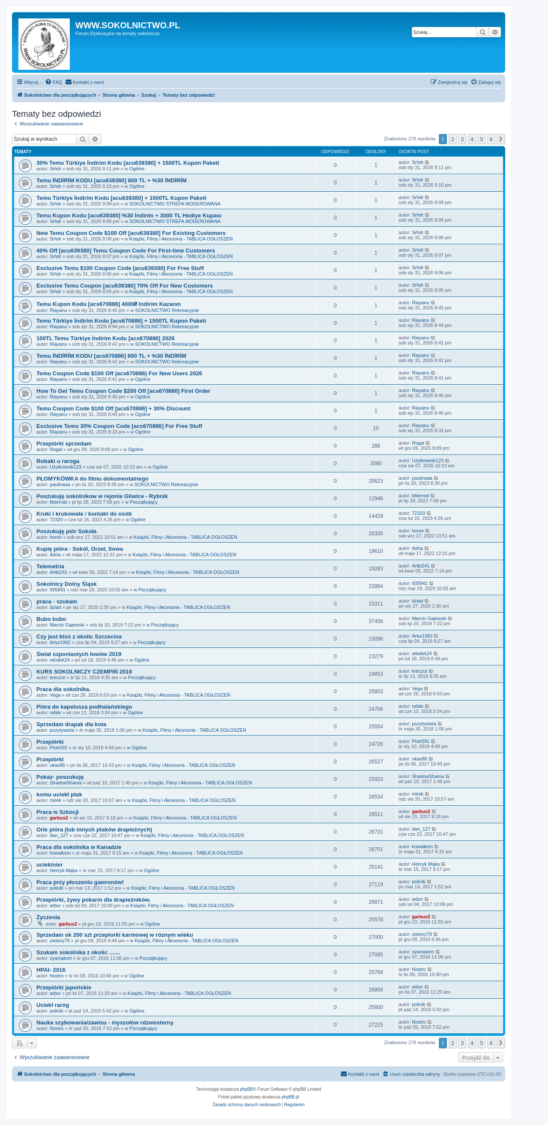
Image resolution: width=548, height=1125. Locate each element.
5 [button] (481, 139)
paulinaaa (60, 484)
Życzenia (48, 917)
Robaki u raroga (57, 461)
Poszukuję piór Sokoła (66, 531)
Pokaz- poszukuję (60, 777)
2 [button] (452, 139)
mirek (55, 800)
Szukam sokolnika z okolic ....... (78, 952)
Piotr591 (58, 747)
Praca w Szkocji (57, 812)
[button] (501, 139)
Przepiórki (50, 742)
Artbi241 (58, 572)
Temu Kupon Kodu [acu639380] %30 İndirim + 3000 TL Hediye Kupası (128, 215)
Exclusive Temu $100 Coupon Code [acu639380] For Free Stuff (120, 268)
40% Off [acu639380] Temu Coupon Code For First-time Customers (125, 250)
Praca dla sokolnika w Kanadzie (79, 847)
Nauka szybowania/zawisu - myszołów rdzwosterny (104, 1022)
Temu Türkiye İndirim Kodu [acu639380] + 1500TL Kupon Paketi (121, 198)
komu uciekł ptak (59, 794)
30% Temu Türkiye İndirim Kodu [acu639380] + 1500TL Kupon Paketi (127, 163)
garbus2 (59, 817)
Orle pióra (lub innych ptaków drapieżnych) (94, 829)
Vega (55, 695)
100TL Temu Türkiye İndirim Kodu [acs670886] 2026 (105, 338)
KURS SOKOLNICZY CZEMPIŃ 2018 (84, 671)
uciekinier (49, 864)
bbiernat (58, 502)
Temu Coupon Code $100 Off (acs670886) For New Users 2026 (119, 373)
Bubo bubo (51, 619)
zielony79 (59, 940)
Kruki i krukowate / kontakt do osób (84, 514)
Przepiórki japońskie (63, 987)
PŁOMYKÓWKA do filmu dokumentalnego (92, 478)
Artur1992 (60, 642)
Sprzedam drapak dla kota (71, 724)
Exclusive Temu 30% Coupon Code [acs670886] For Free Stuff (119, 426)
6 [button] (491, 139)
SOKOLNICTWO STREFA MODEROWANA (174, 203)
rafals (55, 712)
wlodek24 (59, 659)
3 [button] (462, 139)
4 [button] (472, 139)
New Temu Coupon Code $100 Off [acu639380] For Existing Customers (131, 233)
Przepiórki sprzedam (64, 443)
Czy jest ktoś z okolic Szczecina (79, 636)
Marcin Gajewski (67, 624)
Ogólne (136, 168)
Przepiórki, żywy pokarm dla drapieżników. (93, 899)
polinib (56, 888)
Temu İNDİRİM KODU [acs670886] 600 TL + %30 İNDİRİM (111, 356)
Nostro (56, 975)
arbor (55, 905)
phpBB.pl (290, 1097)
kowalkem (60, 852)
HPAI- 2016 (51, 970)
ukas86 (57, 765)
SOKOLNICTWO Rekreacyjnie (167, 310)
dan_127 (59, 835)
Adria (55, 554)
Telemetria (50, 566)
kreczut (57, 677)
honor (56, 537)
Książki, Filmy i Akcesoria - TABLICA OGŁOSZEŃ (181, 238)
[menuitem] (53, 82)
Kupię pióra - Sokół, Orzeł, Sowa (79, 549)
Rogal (56, 449)
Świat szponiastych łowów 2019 (79, 654)
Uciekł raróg (52, 1005)
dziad (55, 607)
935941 (58, 589)
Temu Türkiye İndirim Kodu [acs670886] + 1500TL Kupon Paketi (121, 321)
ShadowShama (66, 782)
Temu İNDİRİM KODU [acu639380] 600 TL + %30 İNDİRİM (111, 180)
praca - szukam (56, 601)
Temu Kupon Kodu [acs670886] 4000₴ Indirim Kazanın (108, 304)
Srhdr (55, 168)
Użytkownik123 (65, 466)
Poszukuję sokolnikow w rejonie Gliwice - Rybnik (102, 496)
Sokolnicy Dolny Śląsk (66, 584)
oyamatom (60, 958)
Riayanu (58, 310)
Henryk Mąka (63, 870)
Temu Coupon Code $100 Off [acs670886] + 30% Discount (113, 408)
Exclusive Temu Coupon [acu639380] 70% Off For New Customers (124, 285)
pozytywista (62, 730)
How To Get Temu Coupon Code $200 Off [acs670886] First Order (123, 391)
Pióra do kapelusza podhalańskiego (84, 706)
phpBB (246, 1089)
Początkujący (144, 502)
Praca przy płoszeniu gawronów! (80, 882)
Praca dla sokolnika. (63, 689)
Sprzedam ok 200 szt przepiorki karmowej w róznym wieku (114, 935)
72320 (56, 519)
